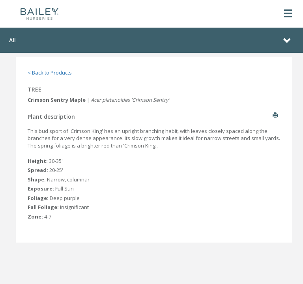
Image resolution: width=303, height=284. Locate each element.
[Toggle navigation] (288, 14)
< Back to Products (50, 72)
